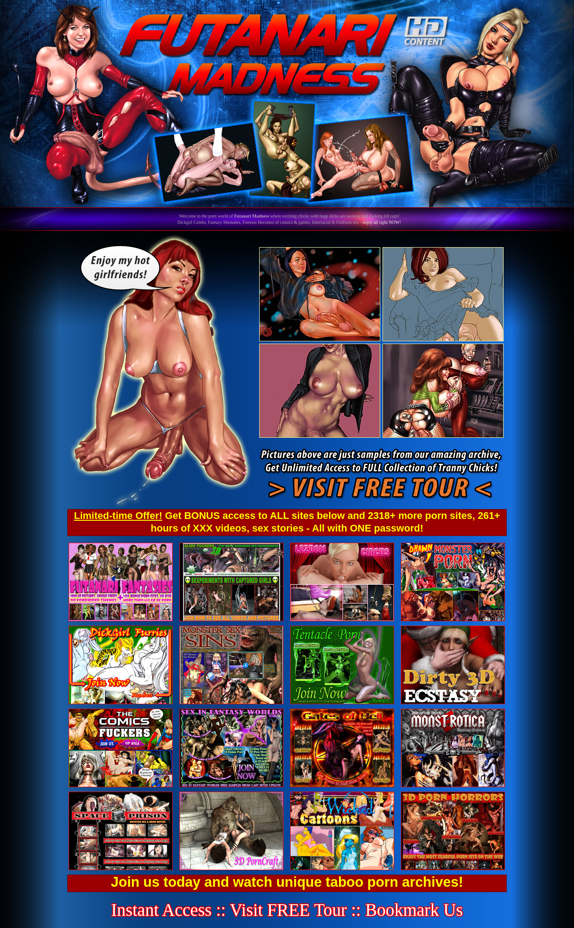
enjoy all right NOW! (381, 222)
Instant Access (161, 909)
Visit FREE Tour (288, 909)
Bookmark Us (414, 909)
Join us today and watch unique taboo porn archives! (287, 882)
